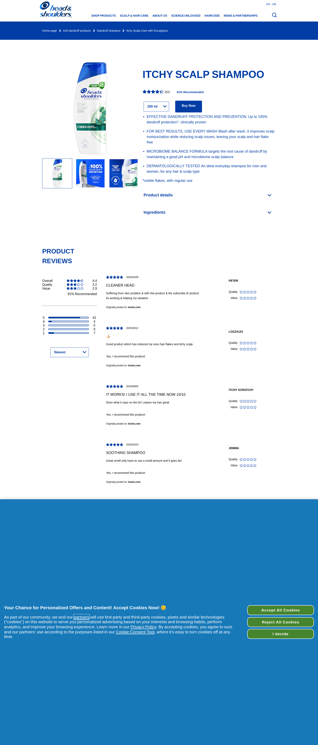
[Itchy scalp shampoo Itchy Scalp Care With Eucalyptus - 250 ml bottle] (57, 173)
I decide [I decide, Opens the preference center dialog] (281, 633)
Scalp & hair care (134, 15)
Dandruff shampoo (108, 30)
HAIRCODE (212, 15)
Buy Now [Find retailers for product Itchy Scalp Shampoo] (189, 106)
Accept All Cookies (280, 610)
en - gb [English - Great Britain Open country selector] (271, 4)
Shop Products (103, 15)
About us (160, 15)
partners (81, 617)
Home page (49, 30)
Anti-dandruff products (77, 30)
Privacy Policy (143, 626)
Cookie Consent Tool (135, 631)
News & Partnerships (241, 15)
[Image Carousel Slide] (90, 173)
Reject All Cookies (280, 622)
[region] (159, 622)
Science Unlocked (186, 15)
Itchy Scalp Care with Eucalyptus (147, 30)
